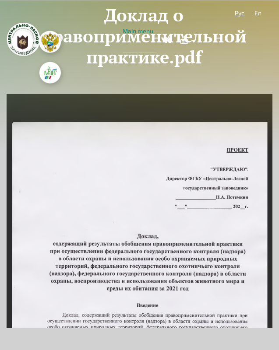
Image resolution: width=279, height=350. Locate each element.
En (257, 13)
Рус (239, 13)
